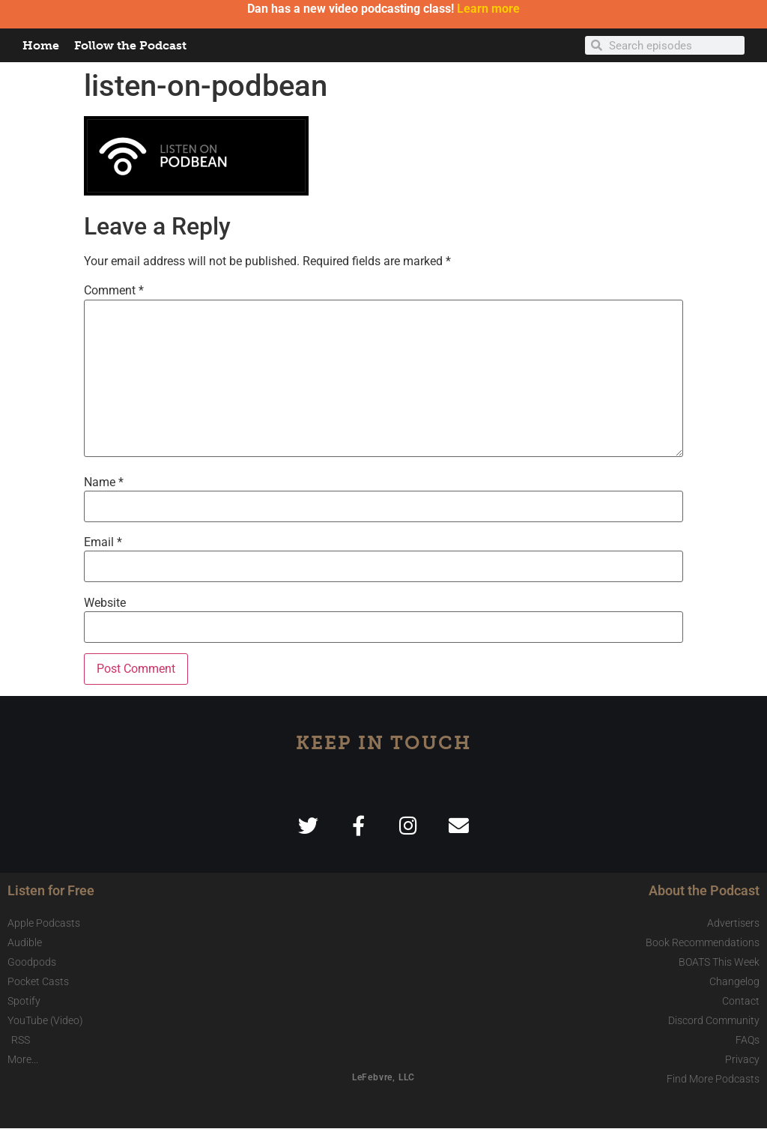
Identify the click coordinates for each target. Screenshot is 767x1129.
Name (104, 482)
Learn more (488, 8)
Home (40, 45)
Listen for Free (50, 891)
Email (103, 542)
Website (105, 603)
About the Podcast (704, 891)
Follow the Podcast (130, 45)
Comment (114, 291)
